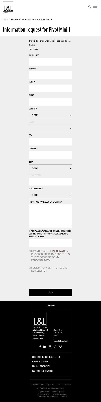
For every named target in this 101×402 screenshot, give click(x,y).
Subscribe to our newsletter (46, 357)
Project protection (41, 366)
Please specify (35, 175)
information (60, 251)
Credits (64, 397)
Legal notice (43, 392)
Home (6, 19)
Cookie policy (43, 394)
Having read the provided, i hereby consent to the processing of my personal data (50, 256)
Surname (33, 68)
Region (31, 122)
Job (31, 162)
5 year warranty (40, 361)
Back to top (51, 306)
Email (32, 82)
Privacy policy (58, 392)
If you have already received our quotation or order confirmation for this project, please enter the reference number (50, 234)
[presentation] (52, 281)
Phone (31, 95)
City (30, 135)
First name (34, 55)
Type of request (36, 188)
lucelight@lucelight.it (61, 341)
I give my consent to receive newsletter (49, 269)
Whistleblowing (59, 394)
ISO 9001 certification (42, 371)
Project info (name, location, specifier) (45, 201)
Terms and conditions (48, 397)
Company (33, 148)
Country (33, 108)
